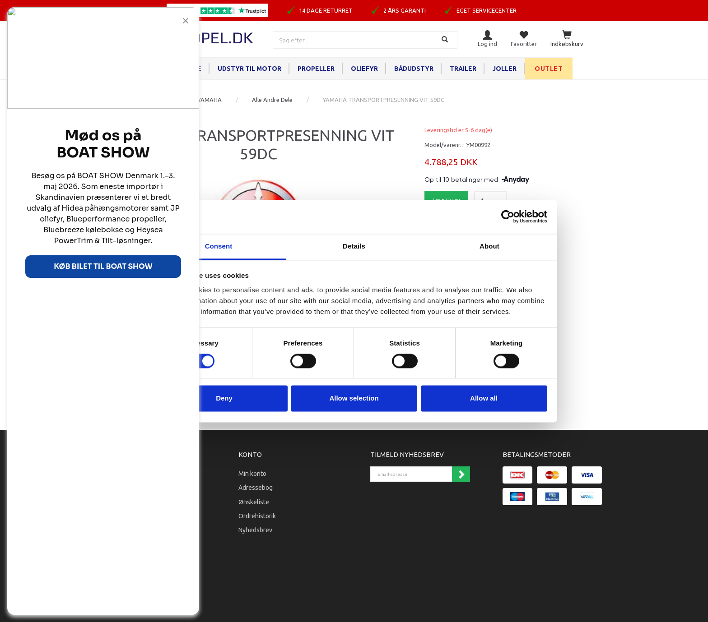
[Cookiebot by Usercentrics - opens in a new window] (507, 216)
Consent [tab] (219, 246)
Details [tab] (354, 246)
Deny (224, 398)
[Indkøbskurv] (567, 39)
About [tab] (489, 246)
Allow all (484, 398)
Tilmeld (461, 474)
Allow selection (353, 398)
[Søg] (445, 40)
